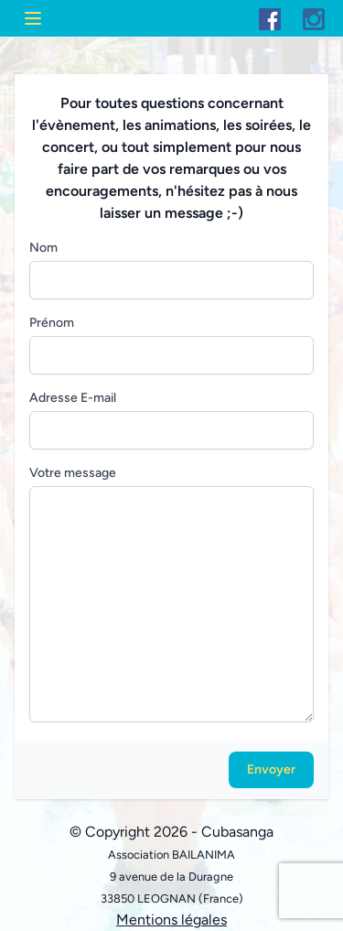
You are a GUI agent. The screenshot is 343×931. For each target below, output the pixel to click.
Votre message (72, 473)
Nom (43, 247)
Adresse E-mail (72, 398)
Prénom (51, 322)
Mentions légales (171, 919)
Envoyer (271, 769)
